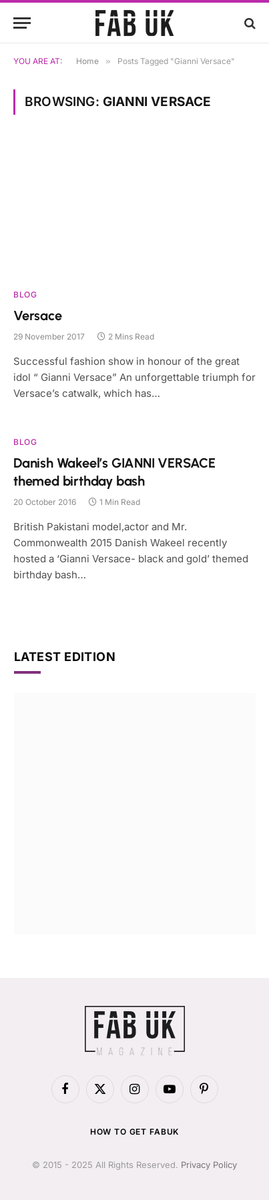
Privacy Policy (209, 1164)
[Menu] (22, 23)
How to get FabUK (134, 1132)
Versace (37, 316)
